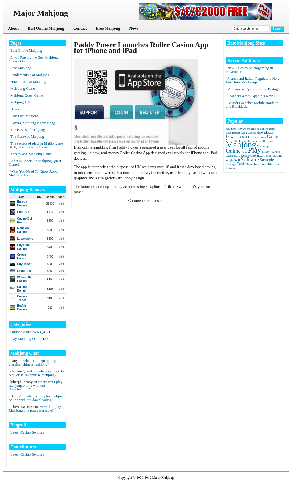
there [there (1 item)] (256, 164)
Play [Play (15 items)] (254, 150)
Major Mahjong (163, 478)
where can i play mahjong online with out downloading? (35, 385)
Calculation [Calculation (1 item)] (233, 132)
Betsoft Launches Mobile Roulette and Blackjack (252, 105)
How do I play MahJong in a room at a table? (35, 408)
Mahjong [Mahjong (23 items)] (241, 144)
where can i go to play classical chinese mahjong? (32, 362)
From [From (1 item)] (262, 137)
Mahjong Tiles (21, 102)
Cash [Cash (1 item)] (244, 132)
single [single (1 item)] (229, 160)
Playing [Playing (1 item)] (275, 151)
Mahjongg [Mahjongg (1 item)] (263, 146)
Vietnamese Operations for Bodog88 (254, 89)
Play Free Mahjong (24, 116)
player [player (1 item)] (266, 151)
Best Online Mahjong (46, 28)
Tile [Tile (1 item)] (269, 164)
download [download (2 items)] (265, 132)
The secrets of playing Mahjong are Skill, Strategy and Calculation (36, 145)
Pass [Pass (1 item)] (244, 151)
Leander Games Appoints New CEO (254, 96)
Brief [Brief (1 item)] (272, 128)
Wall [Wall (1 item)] (235, 168)
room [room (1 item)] (269, 155)
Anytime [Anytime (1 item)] (231, 128)
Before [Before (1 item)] (264, 128)
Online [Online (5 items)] (233, 151)
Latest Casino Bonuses (27, 432)
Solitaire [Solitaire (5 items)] (250, 159)
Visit (61, 203)
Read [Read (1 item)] (237, 155)
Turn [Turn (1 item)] (229, 168)
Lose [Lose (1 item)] (271, 141)
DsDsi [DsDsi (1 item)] (248, 137)
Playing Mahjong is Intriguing (32, 123)
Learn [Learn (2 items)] (262, 141)
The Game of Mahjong (27, 136)
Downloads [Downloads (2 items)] (235, 137)
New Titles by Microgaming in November (249, 70)
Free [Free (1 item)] (256, 137)
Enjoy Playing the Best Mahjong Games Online (34, 59)
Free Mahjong (108, 28)
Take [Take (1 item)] (249, 164)
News (133, 28)
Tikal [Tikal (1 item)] (263, 164)
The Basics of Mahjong (27, 129)
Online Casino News (25, 332)
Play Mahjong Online (26, 338)
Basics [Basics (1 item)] (255, 128)
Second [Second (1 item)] (277, 155)
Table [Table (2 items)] (241, 164)
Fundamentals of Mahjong (29, 75)
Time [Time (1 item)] (276, 164)
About (13, 28)
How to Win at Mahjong (28, 81)
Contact (80, 28)
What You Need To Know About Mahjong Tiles (33, 173)
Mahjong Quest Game (26, 95)
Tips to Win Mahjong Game (31, 154)
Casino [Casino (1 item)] (252, 132)
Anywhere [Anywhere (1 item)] (244, 128)
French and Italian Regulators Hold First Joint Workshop (252, 80)
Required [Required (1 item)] (246, 155)
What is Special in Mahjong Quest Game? (35, 163)
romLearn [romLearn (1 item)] (259, 155)
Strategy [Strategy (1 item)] (231, 164)
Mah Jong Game (22, 88)
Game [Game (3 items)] (272, 136)
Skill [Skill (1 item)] (237, 160)
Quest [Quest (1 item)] (229, 155)
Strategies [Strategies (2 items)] (267, 160)
